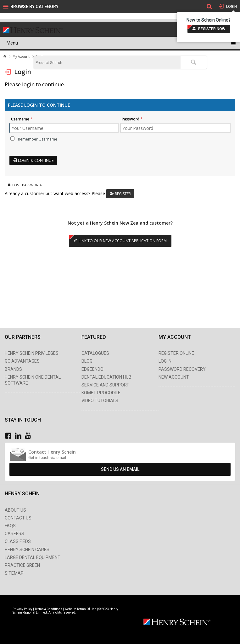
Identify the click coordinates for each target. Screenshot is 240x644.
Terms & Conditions (48, 609)
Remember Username (37, 139)
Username (20, 119)
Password (130, 119)
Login (231, 6)
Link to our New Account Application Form (123, 240)
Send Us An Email (120, 469)
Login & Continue (35, 160)
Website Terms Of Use (80, 609)
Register (123, 193)
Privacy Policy (23, 609)
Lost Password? (27, 185)
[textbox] (107, 63)
